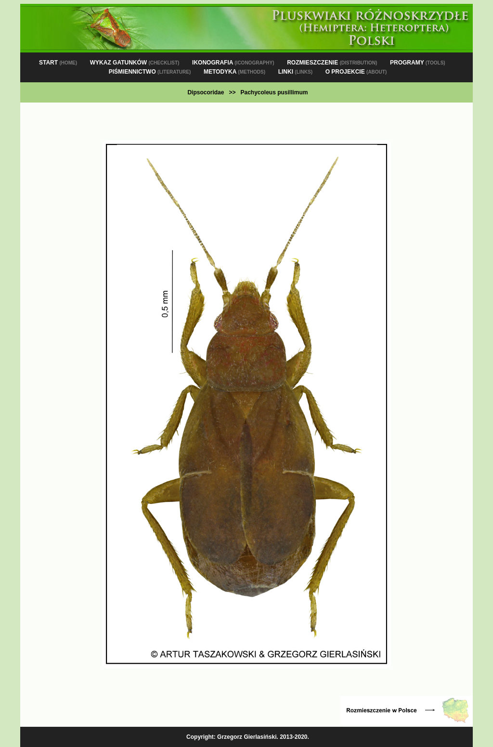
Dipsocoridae (205, 92)
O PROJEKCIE (356, 71)
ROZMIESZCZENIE (332, 62)
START (58, 62)
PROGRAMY (417, 62)
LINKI (295, 71)
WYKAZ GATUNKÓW (135, 62)
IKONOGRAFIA (233, 62)
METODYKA (234, 71)
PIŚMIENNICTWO (150, 71)
